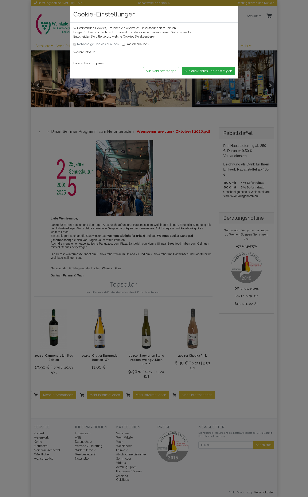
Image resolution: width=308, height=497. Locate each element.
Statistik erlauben (137, 44)
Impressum (100, 63)
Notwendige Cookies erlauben (98, 44)
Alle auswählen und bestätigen (208, 71)
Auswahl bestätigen (161, 71)
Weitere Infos (84, 52)
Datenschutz (81, 63)
